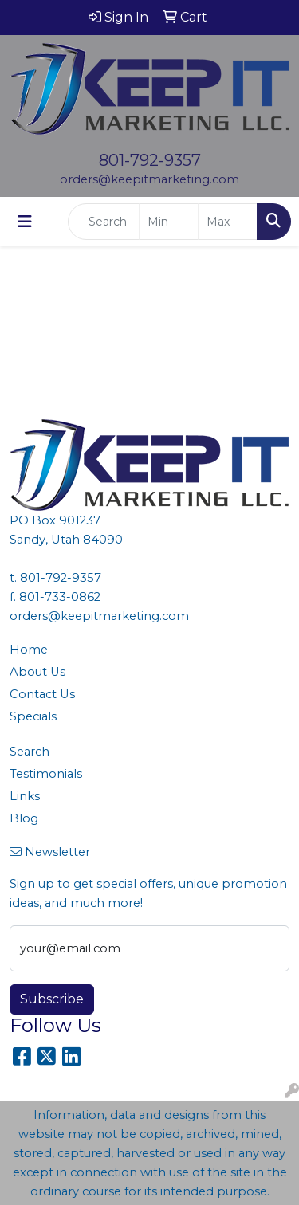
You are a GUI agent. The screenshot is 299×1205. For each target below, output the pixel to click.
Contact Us (42, 694)
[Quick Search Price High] (228, 221)
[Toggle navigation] (24, 221)
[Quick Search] (104, 221)
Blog (24, 818)
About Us (37, 672)
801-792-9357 (150, 160)
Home (29, 649)
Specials (33, 716)
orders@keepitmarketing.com (149, 179)
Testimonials (46, 774)
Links (25, 796)
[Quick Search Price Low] (169, 221)
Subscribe (52, 999)
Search (29, 751)
